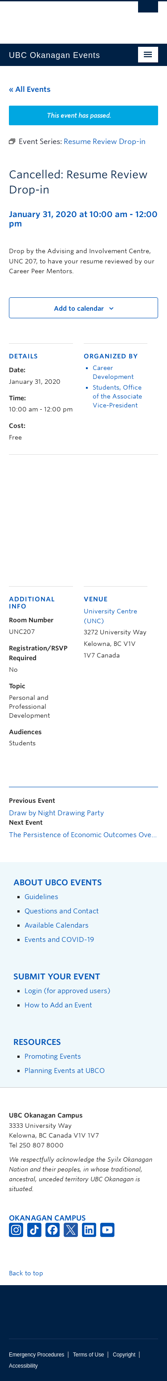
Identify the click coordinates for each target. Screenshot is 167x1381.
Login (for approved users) (67, 991)
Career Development (113, 372)
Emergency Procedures (36, 1355)
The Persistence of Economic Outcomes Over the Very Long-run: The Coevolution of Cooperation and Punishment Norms (83, 835)
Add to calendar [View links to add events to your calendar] (79, 308)
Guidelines (41, 896)
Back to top (30, 1273)
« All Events (30, 89)
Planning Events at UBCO (64, 1070)
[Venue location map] (83, 519)
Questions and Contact (61, 911)
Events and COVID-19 (59, 939)
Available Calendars (56, 925)
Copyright (124, 1355)
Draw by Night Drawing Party (56, 813)
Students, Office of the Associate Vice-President (117, 396)
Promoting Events (52, 1056)
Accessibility (23, 1366)
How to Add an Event (58, 1005)
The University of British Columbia (61, 18)
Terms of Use (88, 1355)
